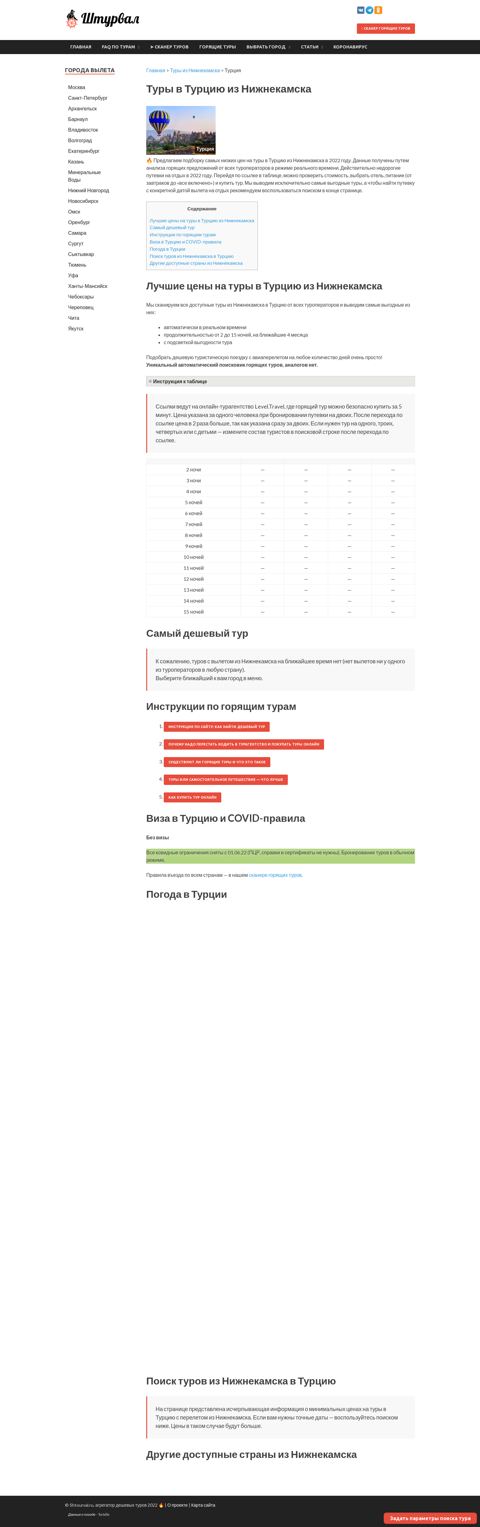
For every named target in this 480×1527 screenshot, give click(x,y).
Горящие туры (217, 46)
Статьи (309, 46)
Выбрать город (266, 46)
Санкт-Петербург (88, 98)
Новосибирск (83, 201)
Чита (73, 318)
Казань (76, 161)
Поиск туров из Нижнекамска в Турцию (191, 256)
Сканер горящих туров (386, 28)
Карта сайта (203, 1505)
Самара (77, 233)
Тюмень (77, 265)
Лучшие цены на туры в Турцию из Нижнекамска (202, 220)
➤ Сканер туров (169, 46)
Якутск (75, 328)
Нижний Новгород (88, 190)
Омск (74, 211)
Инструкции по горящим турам (183, 234)
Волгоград (80, 140)
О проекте (177, 1505)
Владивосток (83, 130)
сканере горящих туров (275, 875)
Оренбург (79, 222)
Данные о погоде (82, 1514)
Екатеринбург (84, 151)
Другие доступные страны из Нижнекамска (196, 263)
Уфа (73, 275)
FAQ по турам (118, 46)
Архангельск (82, 108)
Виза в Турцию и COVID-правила (185, 241)
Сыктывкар (81, 254)
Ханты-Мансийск (87, 286)
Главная (80, 46)
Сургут (75, 243)
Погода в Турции (167, 249)
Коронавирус (350, 46)
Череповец (80, 307)
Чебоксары (81, 296)
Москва (76, 87)
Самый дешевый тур (172, 227)
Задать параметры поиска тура (430, 1518)
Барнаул (78, 119)
